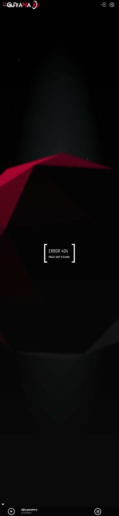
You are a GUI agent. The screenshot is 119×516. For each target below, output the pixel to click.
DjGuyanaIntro (29, 509)
